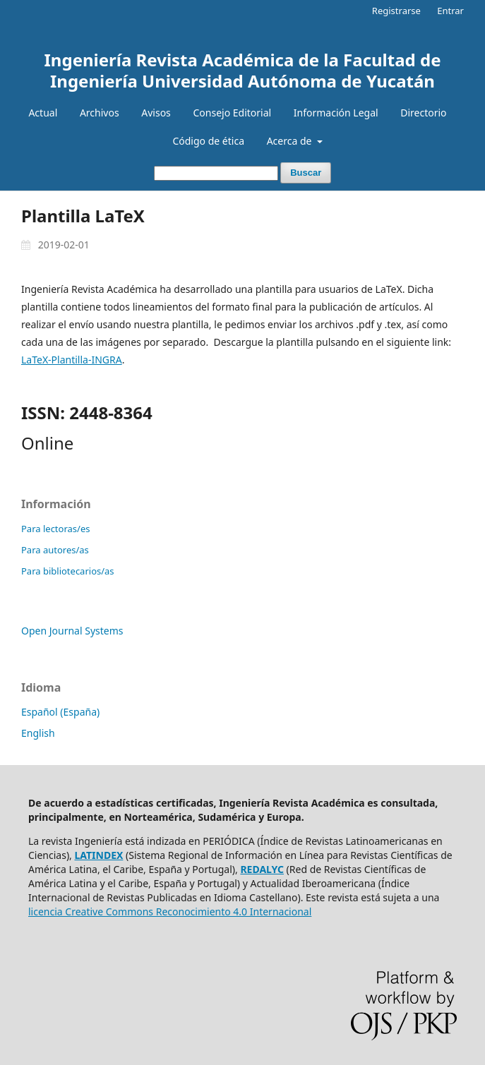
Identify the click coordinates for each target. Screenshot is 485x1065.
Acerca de (290, 141)
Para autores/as (55, 549)
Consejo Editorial (232, 112)
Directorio (423, 112)
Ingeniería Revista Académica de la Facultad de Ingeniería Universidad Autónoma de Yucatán (242, 70)
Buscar (305, 172)
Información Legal (336, 112)
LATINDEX (99, 855)
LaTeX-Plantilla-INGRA (71, 359)
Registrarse (396, 10)
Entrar (450, 10)
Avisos (156, 112)
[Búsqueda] (216, 173)
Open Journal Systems (72, 630)
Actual (42, 112)
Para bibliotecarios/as (67, 571)
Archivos (99, 112)
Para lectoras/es (55, 528)
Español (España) (60, 711)
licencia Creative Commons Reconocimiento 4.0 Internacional (169, 911)
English (38, 733)
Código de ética (208, 141)
